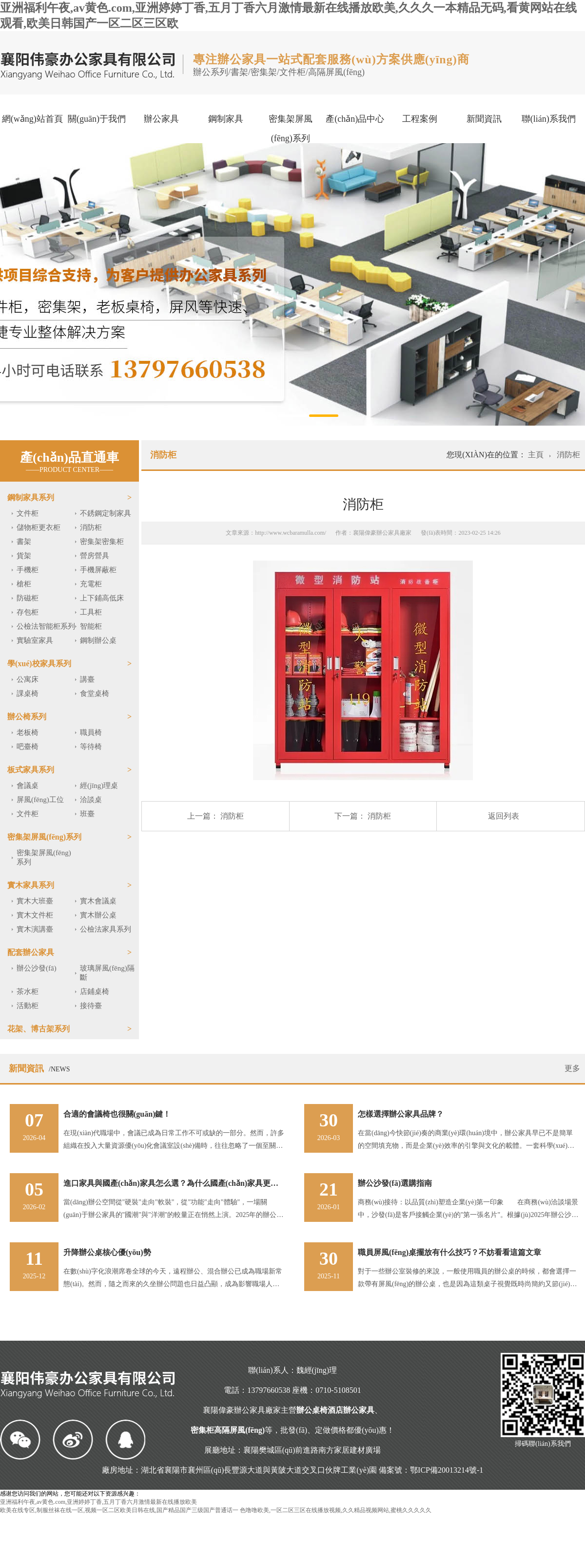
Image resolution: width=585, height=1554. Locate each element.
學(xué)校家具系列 (39, 663)
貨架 (24, 556)
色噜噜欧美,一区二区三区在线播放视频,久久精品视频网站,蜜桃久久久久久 (335, 1510)
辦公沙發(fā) (37, 968)
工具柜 (91, 612)
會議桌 (28, 785)
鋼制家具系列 (30, 497)
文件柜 (28, 513)
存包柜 (28, 612)
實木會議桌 (98, 901)
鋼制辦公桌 (98, 640)
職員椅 (91, 732)
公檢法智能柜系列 (46, 626)
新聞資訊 (484, 119)
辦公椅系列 (26, 716)
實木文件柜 (35, 915)
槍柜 (24, 584)
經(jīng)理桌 (99, 785)
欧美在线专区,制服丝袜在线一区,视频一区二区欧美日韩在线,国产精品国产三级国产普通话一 (119, 1510)
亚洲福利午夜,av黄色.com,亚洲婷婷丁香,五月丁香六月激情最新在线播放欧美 (98, 1501)
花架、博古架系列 (38, 1029)
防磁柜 (28, 598)
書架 (24, 541)
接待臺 (91, 1006)
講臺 (87, 679)
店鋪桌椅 (94, 991)
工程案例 (419, 119)
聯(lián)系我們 (549, 119)
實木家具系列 (30, 885)
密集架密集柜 (102, 541)
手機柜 (28, 570)
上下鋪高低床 (102, 598)
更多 (572, 1068)
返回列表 (503, 816)
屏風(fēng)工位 (40, 800)
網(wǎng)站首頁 (32, 119)
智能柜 (91, 626)
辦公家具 (161, 119)
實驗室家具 (35, 640)
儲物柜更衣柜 (38, 527)
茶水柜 (28, 991)
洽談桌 (91, 800)
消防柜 (91, 527)
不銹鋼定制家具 (105, 513)
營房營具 (94, 556)
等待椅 (91, 746)
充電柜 (91, 584)
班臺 (87, 814)
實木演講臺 (35, 929)
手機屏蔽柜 (98, 570)
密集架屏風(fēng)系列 (290, 128)
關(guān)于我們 (97, 119)
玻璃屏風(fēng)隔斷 (107, 972)
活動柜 (28, 1006)
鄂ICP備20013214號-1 (446, 1470)
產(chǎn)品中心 (355, 119)
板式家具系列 (30, 770)
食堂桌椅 (94, 693)
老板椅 (28, 732)
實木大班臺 (35, 901)
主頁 (537, 454)
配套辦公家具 (30, 952)
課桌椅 (28, 693)
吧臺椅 (28, 746)
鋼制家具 (225, 119)
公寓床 (28, 679)
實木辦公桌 (98, 915)
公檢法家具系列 (105, 929)
